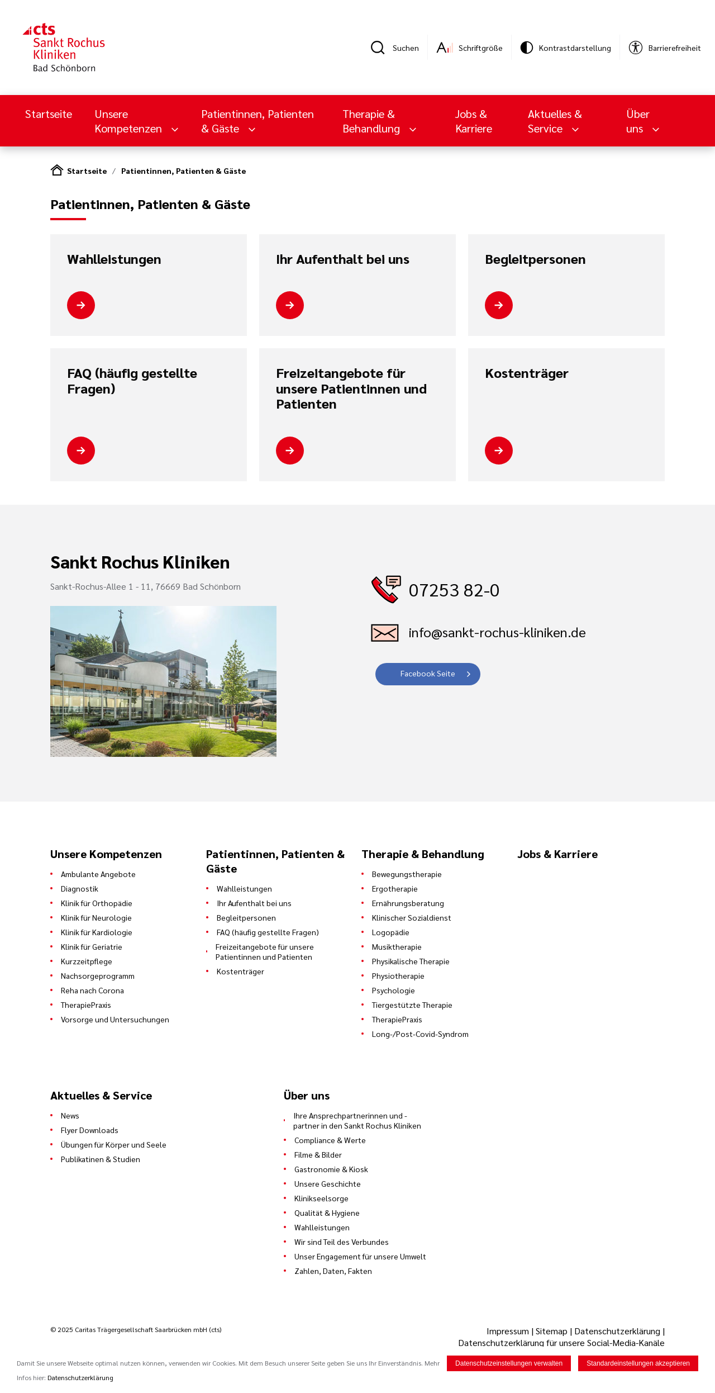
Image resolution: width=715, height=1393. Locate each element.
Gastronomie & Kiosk (331, 1169)
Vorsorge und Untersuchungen (115, 1019)
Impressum (509, 1331)
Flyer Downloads (89, 1130)
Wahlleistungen (114, 259)
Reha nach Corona (92, 990)
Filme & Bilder (318, 1154)
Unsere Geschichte (327, 1183)
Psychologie (393, 990)
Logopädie (390, 932)
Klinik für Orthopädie (96, 903)
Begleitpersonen (535, 259)
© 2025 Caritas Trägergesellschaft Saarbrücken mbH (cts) (135, 1329)
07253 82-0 (454, 588)
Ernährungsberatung (408, 903)
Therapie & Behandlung (372, 120)
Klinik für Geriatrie (91, 946)
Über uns (638, 120)
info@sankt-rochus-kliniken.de (497, 632)
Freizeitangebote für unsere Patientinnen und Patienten (351, 388)
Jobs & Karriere (473, 120)
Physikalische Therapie (411, 961)
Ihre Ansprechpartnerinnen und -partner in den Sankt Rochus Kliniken (357, 1120)
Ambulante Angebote (98, 874)
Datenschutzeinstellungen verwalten (509, 1363)
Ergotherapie (395, 888)
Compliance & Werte (330, 1140)
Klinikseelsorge (321, 1198)
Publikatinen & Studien (100, 1159)
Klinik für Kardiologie (96, 932)
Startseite (48, 113)
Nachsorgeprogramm (98, 975)
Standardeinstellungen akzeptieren (638, 1363)
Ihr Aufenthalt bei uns (342, 259)
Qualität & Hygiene (327, 1212)
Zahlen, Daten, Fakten (333, 1271)
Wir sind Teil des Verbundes (341, 1241)
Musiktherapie (397, 946)
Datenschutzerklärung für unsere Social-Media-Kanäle (561, 1342)
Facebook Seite (428, 673)
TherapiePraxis (86, 1004)
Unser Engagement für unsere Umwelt (360, 1256)
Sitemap (552, 1331)
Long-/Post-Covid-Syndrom (420, 1034)
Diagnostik (79, 888)
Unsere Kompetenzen (129, 120)
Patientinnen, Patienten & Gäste (257, 120)
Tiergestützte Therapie (412, 1004)
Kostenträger (527, 373)
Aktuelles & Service (555, 120)
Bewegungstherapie (407, 874)
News (70, 1115)
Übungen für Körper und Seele (113, 1144)
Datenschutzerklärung (617, 1331)
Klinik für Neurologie (96, 917)
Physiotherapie (398, 975)
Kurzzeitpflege (86, 961)
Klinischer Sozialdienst (411, 917)
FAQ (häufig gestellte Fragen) (132, 380)
